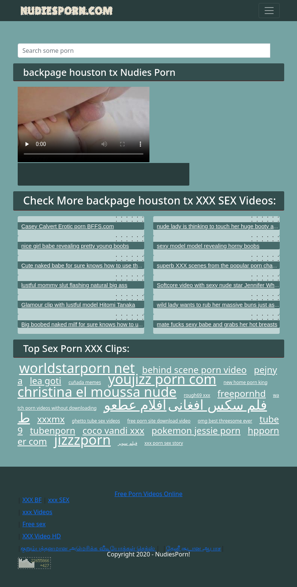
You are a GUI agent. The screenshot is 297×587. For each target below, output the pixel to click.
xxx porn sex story (164, 443)
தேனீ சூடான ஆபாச (193, 548)
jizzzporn (82, 439)
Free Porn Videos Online (148, 494)
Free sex (34, 524)
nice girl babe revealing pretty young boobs (75, 246)
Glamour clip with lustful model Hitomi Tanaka (78, 304)
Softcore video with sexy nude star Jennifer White (219, 285)
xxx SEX (59, 500)
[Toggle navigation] (269, 10)
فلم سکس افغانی (217, 404)
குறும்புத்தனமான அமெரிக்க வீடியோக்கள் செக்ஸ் (88, 548)
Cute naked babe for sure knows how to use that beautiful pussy (101, 265)
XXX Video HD (41, 536)
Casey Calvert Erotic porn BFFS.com (67, 226)
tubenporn (52, 430)
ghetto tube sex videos (96, 421)
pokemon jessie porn (196, 430)
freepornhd (242, 393)
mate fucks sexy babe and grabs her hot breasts (217, 324)
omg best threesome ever (225, 421)
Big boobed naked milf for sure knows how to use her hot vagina (101, 324)
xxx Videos (37, 512)
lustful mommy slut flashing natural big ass (74, 285)
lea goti (45, 380)
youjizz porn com (162, 379)
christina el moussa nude (97, 392)
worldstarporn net (77, 368)
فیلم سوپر (127, 443)
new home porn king (246, 382)
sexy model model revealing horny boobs (208, 246)
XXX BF (31, 500)
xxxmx (51, 419)
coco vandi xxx (113, 430)
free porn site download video (158, 421)
